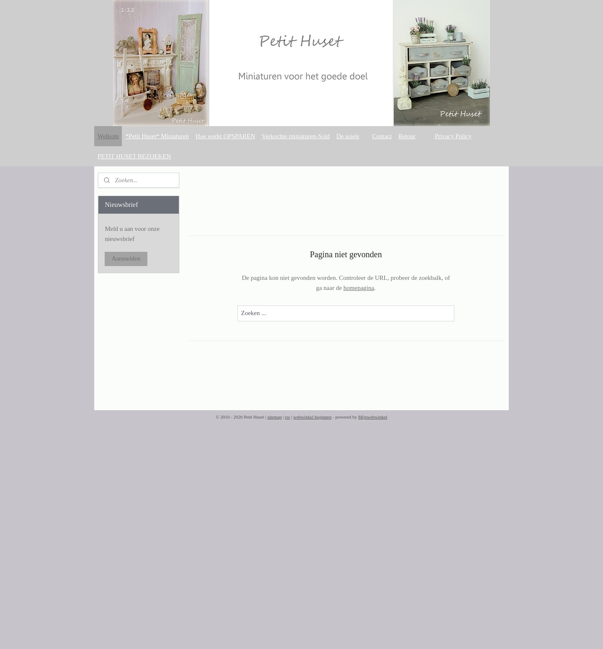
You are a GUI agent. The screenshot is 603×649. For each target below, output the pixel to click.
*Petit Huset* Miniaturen (157, 136)
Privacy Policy (453, 136)
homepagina (358, 287)
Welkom (108, 136)
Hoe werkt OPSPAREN (225, 136)
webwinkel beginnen (312, 416)
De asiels (347, 136)
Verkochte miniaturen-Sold (296, 136)
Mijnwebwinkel (372, 416)
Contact (382, 136)
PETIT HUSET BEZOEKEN (134, 156)
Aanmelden (125, 258)
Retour (406, 136)
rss (287, 416)
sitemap (274, 416)
